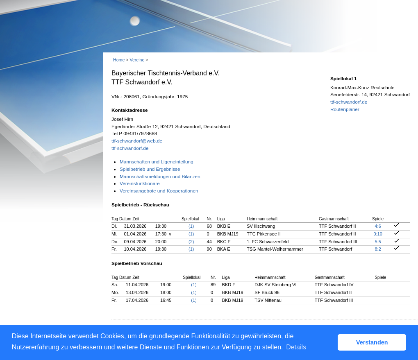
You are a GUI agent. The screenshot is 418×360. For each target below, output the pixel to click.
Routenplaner (344, 109)
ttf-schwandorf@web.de (136, 141)
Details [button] (296, 347)
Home (119, 59)
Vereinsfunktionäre (140, 183)
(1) (191, 226)
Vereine (136, 59)
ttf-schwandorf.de (130, 148)
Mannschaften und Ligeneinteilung (156, 162)
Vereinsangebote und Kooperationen (159, 191)
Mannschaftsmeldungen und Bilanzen (160, 176)
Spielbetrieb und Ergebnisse (150, 169)
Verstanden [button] (372, 342)
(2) (191, 241)
